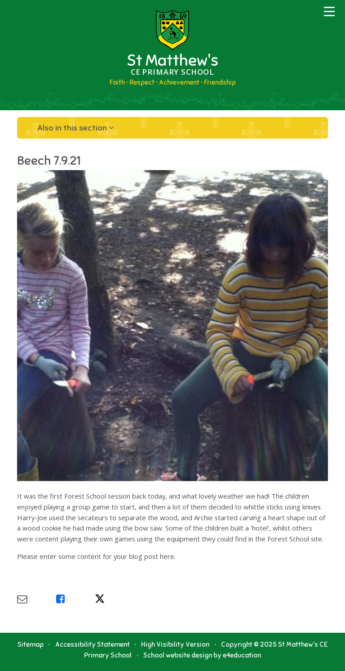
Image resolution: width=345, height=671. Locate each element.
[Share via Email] (36, 599)
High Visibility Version (175, 644)
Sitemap (31, 644)
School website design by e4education (202, 655)
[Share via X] (114, 599)
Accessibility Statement (92, 644)
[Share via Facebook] (75, 599)
